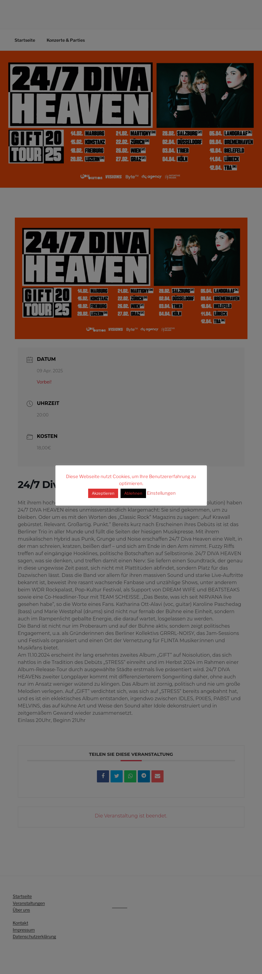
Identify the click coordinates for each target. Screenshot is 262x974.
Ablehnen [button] (133, 493)
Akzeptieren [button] (103, 493)
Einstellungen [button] (161, 493)
